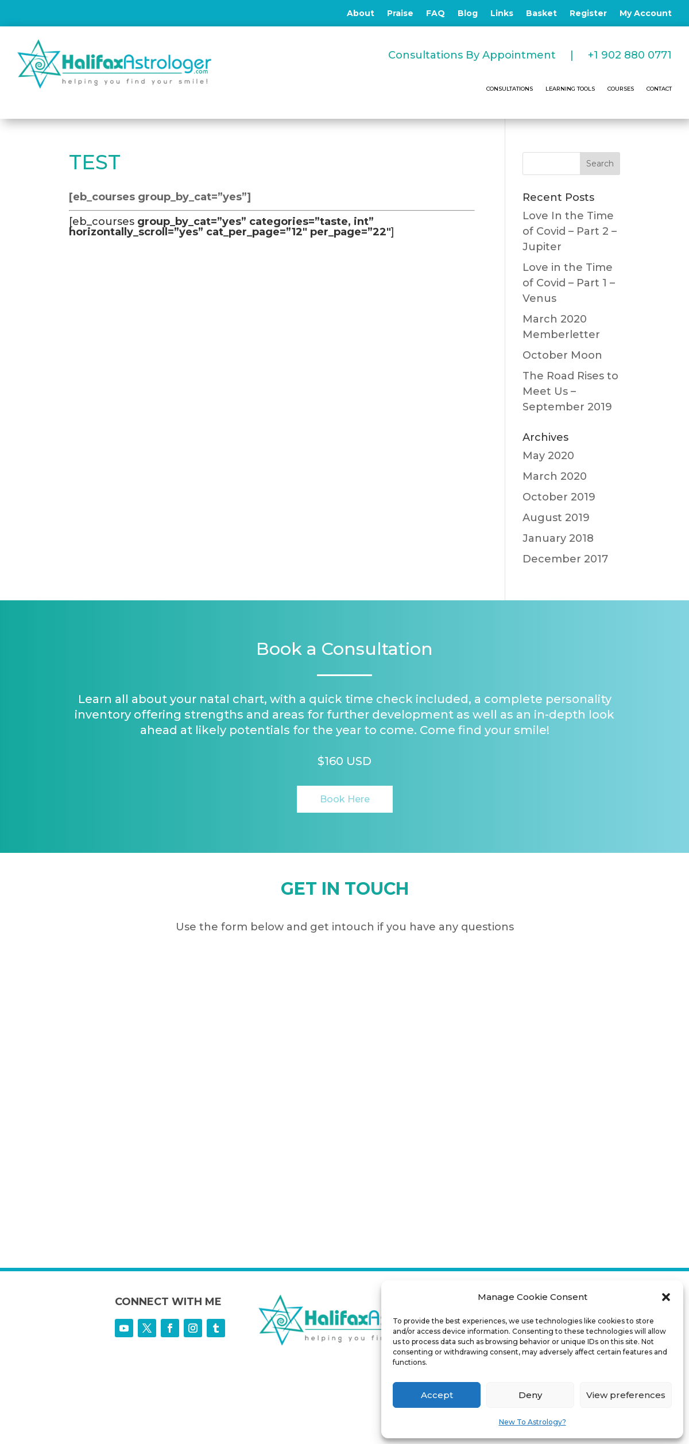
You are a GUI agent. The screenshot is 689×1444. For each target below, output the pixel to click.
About (360, 13)
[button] (666, 1297)
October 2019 (558, 497)
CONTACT (659, 89)
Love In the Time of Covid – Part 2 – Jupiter (569, 231)
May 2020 (548, 455)
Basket (541, 13)
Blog (468, 13)
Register (588, 13)
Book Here (345, 799)
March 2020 (554, 476)
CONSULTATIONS (509, 89)
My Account (646, 13)
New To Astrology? (532, 1422)
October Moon (562, 355)
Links (501, 13)
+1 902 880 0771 (630, 55)
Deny (530, 1394)
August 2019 (556, 517)
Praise (400, 13)
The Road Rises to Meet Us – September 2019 (570, 391)
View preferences (625, 1394)
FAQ (435, 13)
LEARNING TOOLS (570, 89)
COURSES (620, 89)
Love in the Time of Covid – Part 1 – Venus (568, 283)
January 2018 (558, 538)
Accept (437, 1394)
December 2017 (565, 559)
